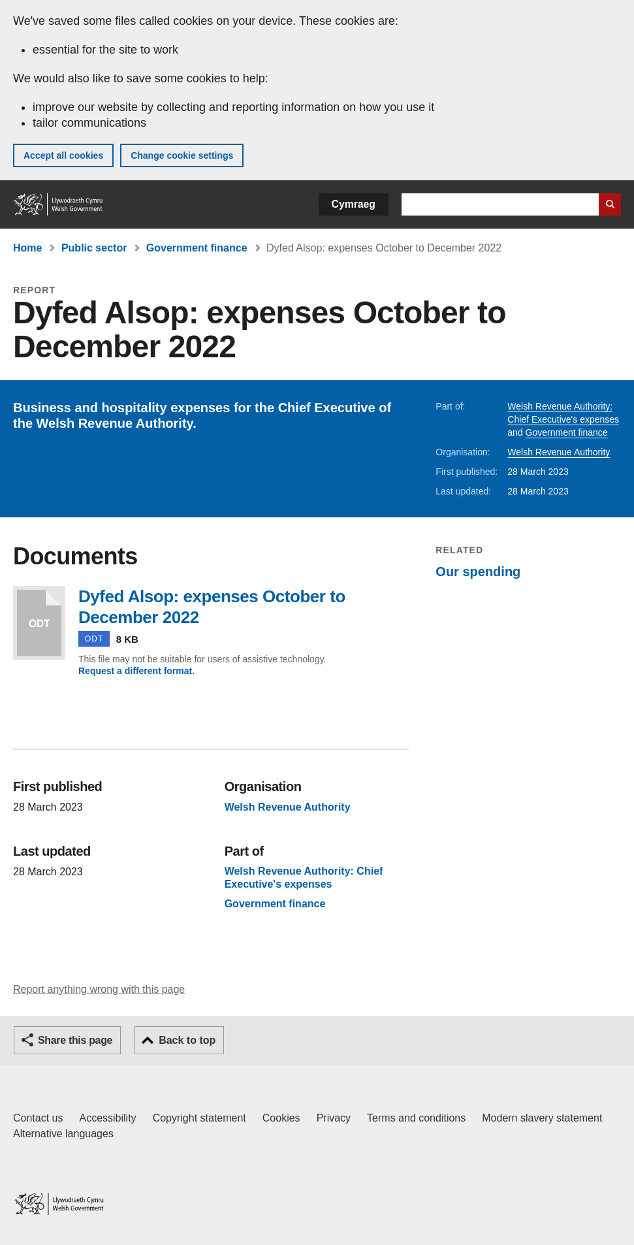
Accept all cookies (63, 155)
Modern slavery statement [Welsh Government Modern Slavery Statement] (542, 1118)
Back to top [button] (187, 1040)
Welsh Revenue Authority (558, 452)
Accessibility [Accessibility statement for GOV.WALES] (107, 1118)
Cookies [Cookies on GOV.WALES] (281, 1118)
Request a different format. (136, 671)
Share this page (75, 1040)
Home (27, 247)
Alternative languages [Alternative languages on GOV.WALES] (63, 1133)
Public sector (94, 247)
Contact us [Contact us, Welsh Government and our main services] (38, 1118)
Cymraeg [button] (353, 204)
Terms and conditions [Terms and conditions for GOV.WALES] (416, 1118)
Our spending (478, 571)
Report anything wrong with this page (99, 989)
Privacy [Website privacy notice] (334, 1118)
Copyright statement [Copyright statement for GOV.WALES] (199, 1118)
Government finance (196, 247)
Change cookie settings (182, 155)
